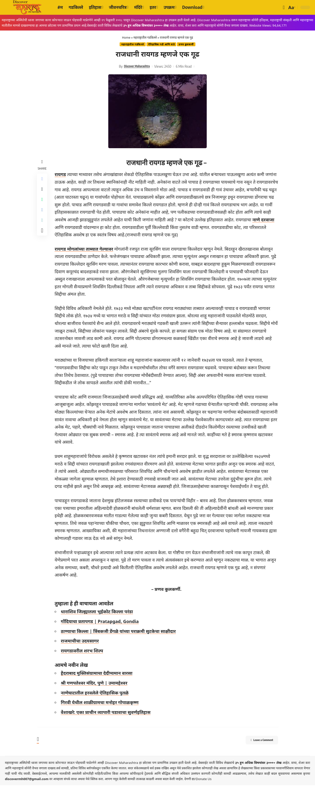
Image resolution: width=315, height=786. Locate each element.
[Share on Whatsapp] (43, 203)
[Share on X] (43, 192)
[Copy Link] (43, 227)
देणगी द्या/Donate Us (198, 779)
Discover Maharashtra (137, 66)
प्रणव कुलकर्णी (189, 45)
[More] (43, 239)
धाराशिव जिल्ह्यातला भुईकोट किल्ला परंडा (98, 612)
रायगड (61, 175)
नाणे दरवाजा (125, 228)
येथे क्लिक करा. (95, 779)
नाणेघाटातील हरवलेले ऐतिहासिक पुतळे (96, 693)
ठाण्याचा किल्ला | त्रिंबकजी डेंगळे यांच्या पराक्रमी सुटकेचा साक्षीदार (119, 632)
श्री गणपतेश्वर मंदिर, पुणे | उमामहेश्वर (95, 683)
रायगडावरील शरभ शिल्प (83, 651)
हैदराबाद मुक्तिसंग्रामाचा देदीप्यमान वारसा (98, 674)
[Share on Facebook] (43, 180)
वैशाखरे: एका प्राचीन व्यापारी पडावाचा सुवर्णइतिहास (107, 713)
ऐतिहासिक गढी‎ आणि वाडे (161, 45)
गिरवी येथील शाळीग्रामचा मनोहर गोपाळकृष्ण (101, 703)
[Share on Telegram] (43, 215)
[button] (283, 7)
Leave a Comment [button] (256, 741)
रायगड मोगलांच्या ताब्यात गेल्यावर (85, 249)
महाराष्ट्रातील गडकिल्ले (145, 37)
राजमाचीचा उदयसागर (81, 641)
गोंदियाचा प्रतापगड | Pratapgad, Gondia (101, 622)
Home (126, 37)
